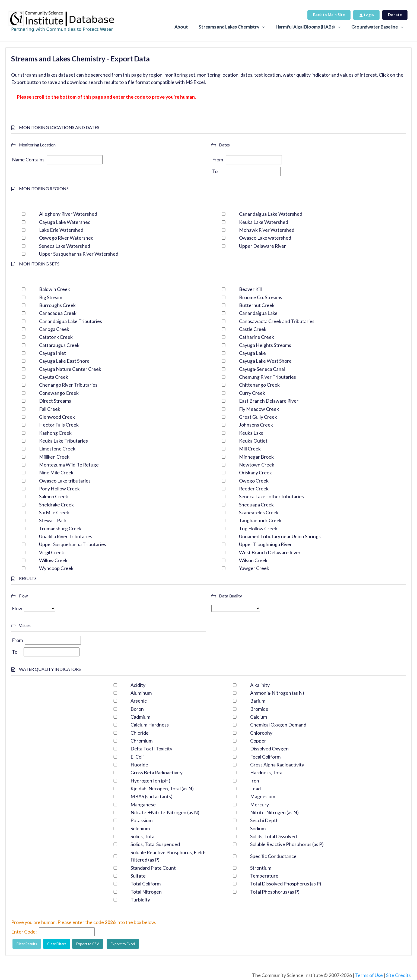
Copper (258, 741)
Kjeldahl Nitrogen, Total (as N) (162, 788)
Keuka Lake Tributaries (63, 441)
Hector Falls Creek (59, 425)
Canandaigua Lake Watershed (270, 214)
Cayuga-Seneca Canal (262, 369)
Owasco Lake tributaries (65, 481)
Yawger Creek (254, 568)
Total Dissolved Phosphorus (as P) (285, 884)
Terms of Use (369, 975)
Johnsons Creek (256, 425)
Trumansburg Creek (60, 528)
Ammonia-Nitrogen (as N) (277, 693)
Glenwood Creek (57, 417)
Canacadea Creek (58, 313)
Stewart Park (53, 520)
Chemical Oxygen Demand (278, 725)
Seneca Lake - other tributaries (271, 496)
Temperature (264, 876)
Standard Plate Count (153, 868)
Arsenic (138, 701)
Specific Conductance (273, 856)
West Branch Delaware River (270, 552)
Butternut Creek (257, 305)
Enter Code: (24, 932)
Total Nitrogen (146, 892)
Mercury (259, 804)
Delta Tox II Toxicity (151, 749)
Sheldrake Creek (56, 505)
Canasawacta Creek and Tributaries (276, 321)
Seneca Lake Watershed (64, 246)
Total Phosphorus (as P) (275, 892)
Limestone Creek (57, 449)
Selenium (140, 828)
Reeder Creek (254, 488)
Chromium (141, 741)
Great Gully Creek (258, 417)
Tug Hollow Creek (258, 528)
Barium (257, 701)
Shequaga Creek (256, 505)
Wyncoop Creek (56, 568)
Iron (254, 781)
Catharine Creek (256, 337)
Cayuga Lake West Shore (265, 361)
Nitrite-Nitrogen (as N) (274, 812)
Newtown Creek (256, 465)
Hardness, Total (267, 772)
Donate (395, 14)
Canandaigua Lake (258, 313)
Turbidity (140, 900)
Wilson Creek (253, 560)
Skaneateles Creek (259, 512)
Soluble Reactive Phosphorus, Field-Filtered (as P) (168, 856)
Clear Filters (56, 944)
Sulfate (138, 876)
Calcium (258, 717)
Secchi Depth (264, 820)
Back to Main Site (329, 14)
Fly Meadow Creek (259, 409)
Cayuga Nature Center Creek (70, 369)
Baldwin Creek (54, 289)
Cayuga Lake (252, 353)
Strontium (260, 868)
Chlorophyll (262, 733)
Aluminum (141, 693)
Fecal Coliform (265, 757)
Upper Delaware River (262, 246)
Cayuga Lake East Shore (64, 361)
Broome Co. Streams (260, 297)
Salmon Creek (53, 496)
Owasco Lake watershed (265, 238)
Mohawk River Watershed (266, 230)
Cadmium (140, 717)
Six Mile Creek (54, 512)
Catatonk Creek (56, 337)
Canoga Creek (54, 329)
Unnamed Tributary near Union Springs (280, 536)
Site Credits (398, 975)
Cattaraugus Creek (59, 345)
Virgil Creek (51, 552)
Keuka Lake (251, 433)
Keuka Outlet (253, 441)
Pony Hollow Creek (59, 488)
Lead (255, 788)
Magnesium (262, 796)
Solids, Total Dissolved (273, 836)
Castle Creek (252, 329)
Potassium (141, 820)
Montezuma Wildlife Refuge (69, 465)
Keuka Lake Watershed (263, 222)
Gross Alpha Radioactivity (277, 765)
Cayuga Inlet (52, 353)
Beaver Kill (250, 289)
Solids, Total (142, 836)
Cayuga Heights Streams (265, 345)
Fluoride (139, 765)
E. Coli (137, 757)
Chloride (139, 733)
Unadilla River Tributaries (65, 536)
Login (366, 14)
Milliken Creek (54, 457)
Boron (137, 709)
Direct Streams (55, 401)
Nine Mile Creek (56, 472)
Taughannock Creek (260, 520)
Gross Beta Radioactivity (156, 772)
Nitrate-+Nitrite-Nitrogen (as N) (164, 812)
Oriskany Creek (255, 472)
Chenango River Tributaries (68, 385)
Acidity (137, 685)
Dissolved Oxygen (269, 749)
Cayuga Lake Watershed (65, 222)
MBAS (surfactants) (151, 796)
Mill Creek (250, 449)
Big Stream (50, 297)
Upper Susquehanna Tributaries (72, 544)
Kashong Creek (55, 433)
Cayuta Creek (53, 377)
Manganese (143, 804)
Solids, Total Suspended (155, 844)
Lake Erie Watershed (61, 230)
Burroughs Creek (57, 305)
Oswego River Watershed (66, 238)
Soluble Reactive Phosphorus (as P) (287, 844)
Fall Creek (49, 409)
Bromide (259, 709)
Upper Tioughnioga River (265, 544)
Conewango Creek (59, 393)
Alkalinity (260, 685)
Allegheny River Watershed (68, 214)
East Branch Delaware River (268, 401)
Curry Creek (252, 393)
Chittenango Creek (259, 385)
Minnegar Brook (256, 457)
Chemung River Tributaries (267, 377)
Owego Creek (254, 481)
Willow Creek (53, 560)
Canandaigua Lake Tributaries (70, 321)
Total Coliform (145, 884)
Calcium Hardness (149, 725)
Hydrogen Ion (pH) (150, 781)
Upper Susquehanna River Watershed (78, 254)
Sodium (258, 828)
